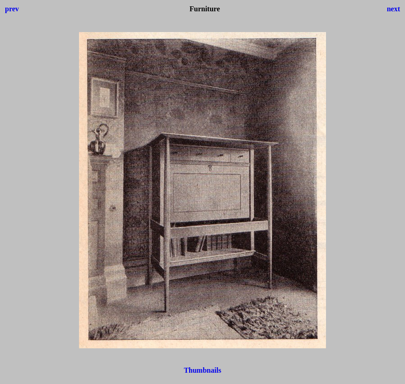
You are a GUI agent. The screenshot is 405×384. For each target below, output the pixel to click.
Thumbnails (202, 370)
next (393, 9)
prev (12, 9)
